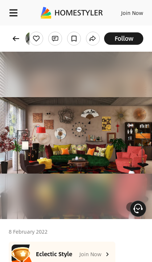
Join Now (132, 13)
